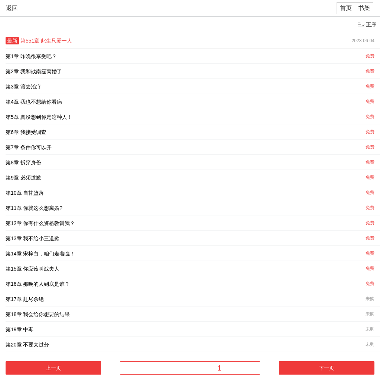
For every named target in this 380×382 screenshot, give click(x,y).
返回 (12, 8)
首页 (346, 8)
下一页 (326, 368)
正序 (371, 24)
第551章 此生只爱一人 (46, 41)
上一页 (53, 368)
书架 (364, 8)
